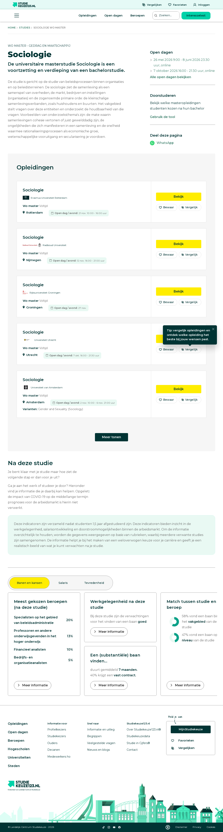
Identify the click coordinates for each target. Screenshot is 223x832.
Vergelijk (189, 207)
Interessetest (196, 15)
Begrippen (94, 736)
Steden (14, 766)
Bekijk (187, 197)
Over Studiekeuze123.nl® (144, 729)
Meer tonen (111, 437)
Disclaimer (181, 827)
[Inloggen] (201, 4)
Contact (132, 750)
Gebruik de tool (162, 117)
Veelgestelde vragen (101, 743)
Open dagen (113, 15)
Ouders (52, 743)
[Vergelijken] (151, 4)
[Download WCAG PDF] (167, 827)
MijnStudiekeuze (191, 729)
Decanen (53, 750)
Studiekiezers (56, 736)
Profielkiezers (56, 729)
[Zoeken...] (166, 15)
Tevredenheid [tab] (94, 583)
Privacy (197, 827)
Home (12, 27)
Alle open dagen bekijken (170, 77)
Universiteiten (19, 757)
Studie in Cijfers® (138, 743)
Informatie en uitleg (101, 729)
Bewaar (166, 207)
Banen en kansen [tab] (29, 583)
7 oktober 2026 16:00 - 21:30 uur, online (184, 71)
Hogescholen (19, 749)
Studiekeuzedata (138, 736)
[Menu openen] (17, 15)
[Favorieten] (177, 4)
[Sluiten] (213, 329)
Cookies (211, 827)
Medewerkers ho (58, 756)
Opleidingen (88, 15)
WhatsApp (165, 143)
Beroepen (137, 15)
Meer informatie (34, 685)
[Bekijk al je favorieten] (182, 741)
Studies (24, 27)
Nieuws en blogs (98, 750)
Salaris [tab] (63, 583)
